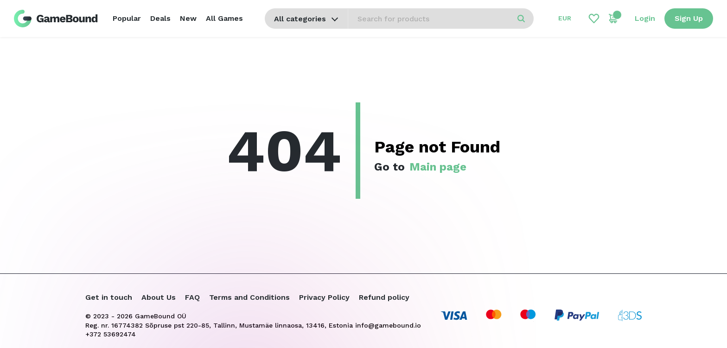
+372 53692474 (110, 334)
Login (645, 18)
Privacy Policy (324, 297)
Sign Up (689, 18)
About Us (158, 297)
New (188, 18)
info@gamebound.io (388, 325)
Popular (127, 18)
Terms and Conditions (249, 297)
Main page (437, 166)
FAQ (192, 297)
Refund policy (384, 297)
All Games (224, 18)
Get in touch (108, 297)
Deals (160, 18)
